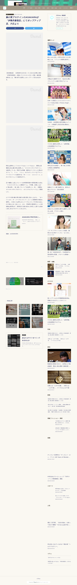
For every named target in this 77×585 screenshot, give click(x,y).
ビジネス (66, 8)
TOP (24, 8)
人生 (60, 8)
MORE (71, 8)
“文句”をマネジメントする (54, 557)
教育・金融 (54, 8)
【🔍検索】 (30, 8)
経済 (48, 8)
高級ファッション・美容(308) (12, 262)
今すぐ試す (56, 2)
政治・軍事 (37, 8)
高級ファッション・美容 (9, 14)
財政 (44, 8)
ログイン (65, 2)
